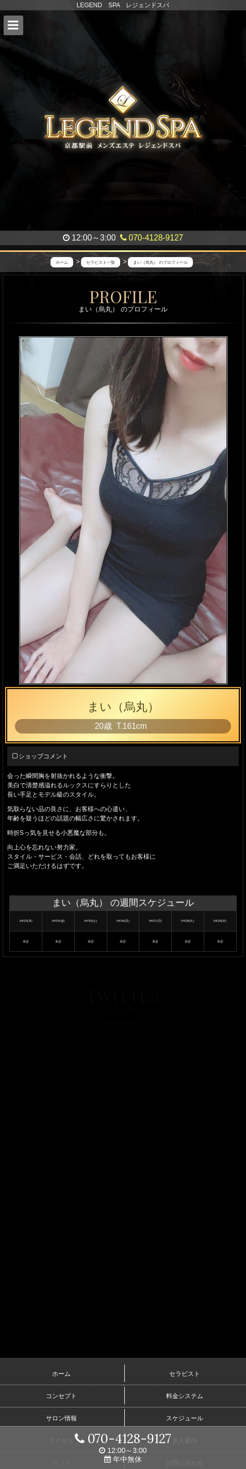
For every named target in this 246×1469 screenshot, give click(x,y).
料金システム (184, 1396)
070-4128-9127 (151, 237)
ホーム (61, 1373)
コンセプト (61, 1396)
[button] (13, 25)
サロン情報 (61, 1418)
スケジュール (184, 1418)
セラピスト (184, 1373)
